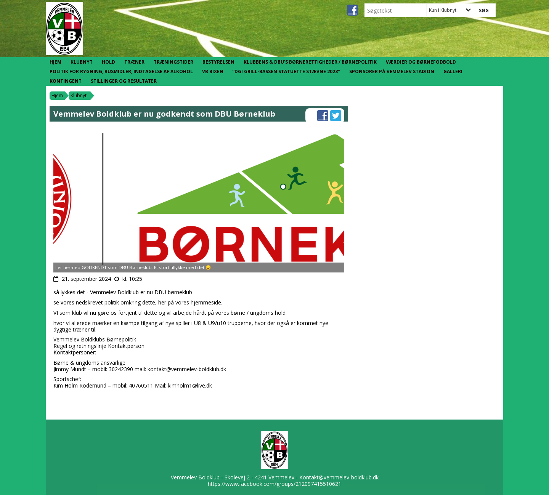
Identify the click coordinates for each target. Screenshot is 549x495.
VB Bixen (212, 71)
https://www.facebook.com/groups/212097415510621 (274, 483)
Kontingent (66, 81)
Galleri (452, 71)
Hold (108, 62)
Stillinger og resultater (124, 81)
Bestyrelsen (218, 62)
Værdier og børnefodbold (421, 62)
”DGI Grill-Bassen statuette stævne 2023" (286, 71)
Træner (134, 62)
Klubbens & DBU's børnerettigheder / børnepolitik (310, 62)
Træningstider (173, 62)
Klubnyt (82, 62)
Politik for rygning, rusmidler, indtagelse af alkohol (121, 71)
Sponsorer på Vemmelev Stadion (391, 71)
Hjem (55, 62)
